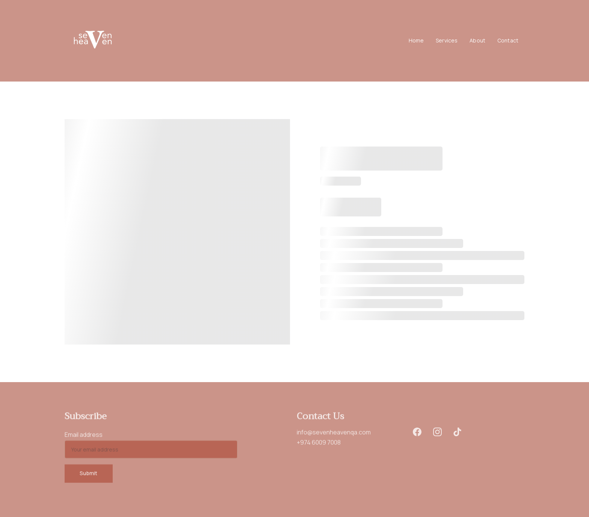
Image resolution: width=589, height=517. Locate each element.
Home (416, 41)
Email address (84, 437)
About (477, 41)
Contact (507, 41)
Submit (89, 475)
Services (447, 41)
